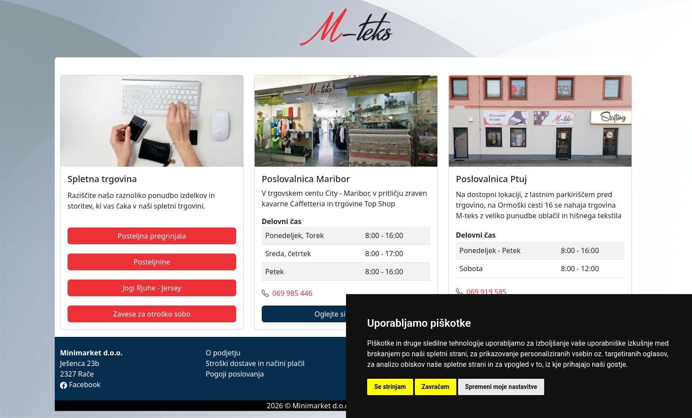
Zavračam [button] (435, 386)
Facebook (80, 384)
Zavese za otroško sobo (151, 314)
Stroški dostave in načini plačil (255, 363)
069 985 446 (292, 293)
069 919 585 (486, 292)
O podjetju (223, 353)
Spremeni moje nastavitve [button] (501, 386)
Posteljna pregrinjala (152, 236)
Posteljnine (151, 262)
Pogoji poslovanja (235, 374)
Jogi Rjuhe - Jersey (151, 288)
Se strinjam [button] (390, 386)
